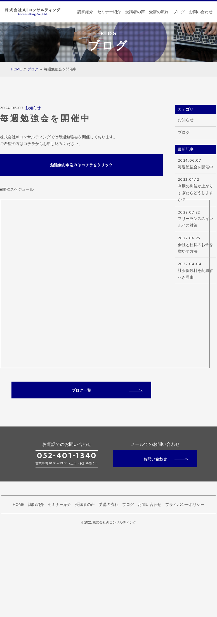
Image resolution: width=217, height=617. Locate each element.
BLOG (109, 33)
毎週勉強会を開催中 (195, 163)
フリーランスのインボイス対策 (195, 218)
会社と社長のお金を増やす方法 (195, 244)
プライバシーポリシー (184, 504)
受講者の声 (135, 12)
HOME (16, 69)
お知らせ (33, 107)
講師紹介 (85, 12)
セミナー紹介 (109, 12)
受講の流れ (159, 12)
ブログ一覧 (107, 390)
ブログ (179, 12)
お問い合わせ (201, 12)
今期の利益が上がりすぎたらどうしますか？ (195, 188)
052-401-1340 (67, 456)
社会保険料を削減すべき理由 (195, 270)
